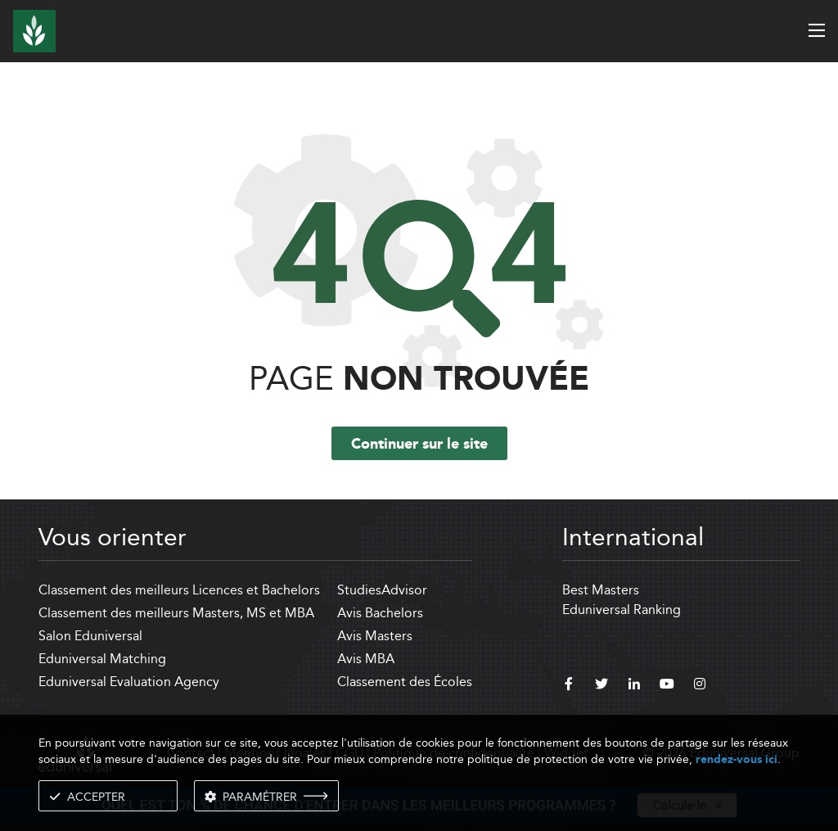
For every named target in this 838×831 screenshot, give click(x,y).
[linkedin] (634, 686)
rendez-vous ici (736, 759)
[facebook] (568, 686)
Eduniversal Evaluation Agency (128, 681)
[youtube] (667, 686)
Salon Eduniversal (90, 636)
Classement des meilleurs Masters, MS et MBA (176, 613)
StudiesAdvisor (382, 590)
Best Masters (600, 590)
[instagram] (699, 686)
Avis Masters (374, 636)
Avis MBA (365, 658)
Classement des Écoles (404, 681)
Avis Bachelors (380, 613)
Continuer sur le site (419, 444)
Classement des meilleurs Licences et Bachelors (179, 590)
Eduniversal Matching (102, 658)
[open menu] (817, 30)
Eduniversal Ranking (621, 609)
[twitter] (601, 686)
